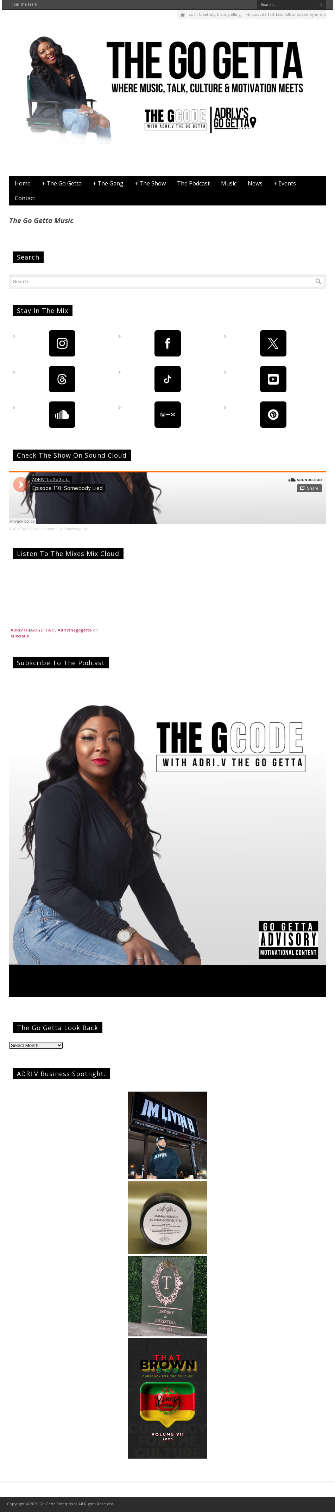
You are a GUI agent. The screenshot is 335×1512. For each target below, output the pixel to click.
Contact (25, 198)
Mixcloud (20, 636)
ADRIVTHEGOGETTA (31, 630)
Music (228, 183)
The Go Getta (62, 183)
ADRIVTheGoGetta (24, 529)
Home (23, 183)
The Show (150, 183)
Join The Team (24, 4)
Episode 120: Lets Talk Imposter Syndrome (293, 14)
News (255, 183)
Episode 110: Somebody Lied (65, 529)
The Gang (108, 183)
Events (285, 183)
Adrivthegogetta (75, 630)
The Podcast (193, 183)
